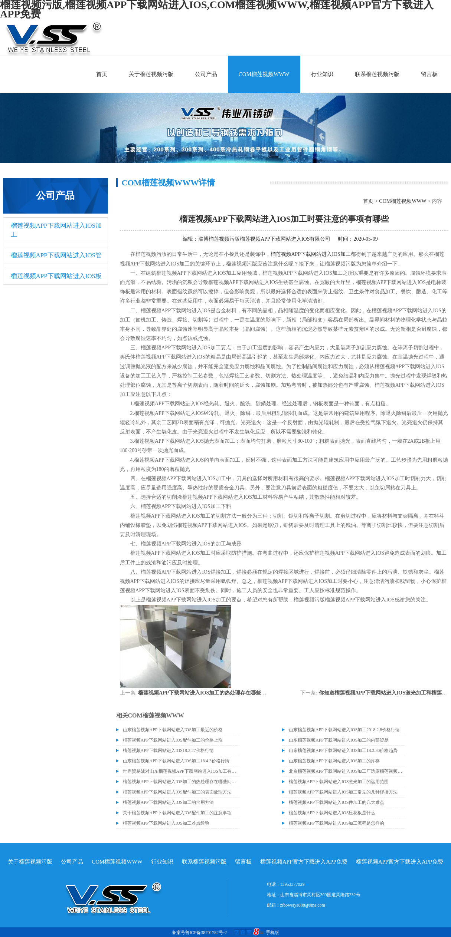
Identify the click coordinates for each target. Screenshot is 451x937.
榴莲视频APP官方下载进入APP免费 (303, 862)
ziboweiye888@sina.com (302, 905)
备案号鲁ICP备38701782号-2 (199, 932)
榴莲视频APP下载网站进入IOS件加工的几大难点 (336, 802)
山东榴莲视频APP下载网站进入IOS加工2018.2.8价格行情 (344, 729)
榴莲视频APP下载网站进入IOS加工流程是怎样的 (336, 823)
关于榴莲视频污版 (151, 74)
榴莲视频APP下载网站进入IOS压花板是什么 (332, 812)
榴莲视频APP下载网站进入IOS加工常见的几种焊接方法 (343, 792)
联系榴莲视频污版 (377, 74)
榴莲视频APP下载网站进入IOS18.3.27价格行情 (168, 750)
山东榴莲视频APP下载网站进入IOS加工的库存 (334, 760)
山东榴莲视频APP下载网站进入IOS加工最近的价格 (173, 729)
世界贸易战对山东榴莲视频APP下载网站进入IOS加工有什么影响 (181, 771)
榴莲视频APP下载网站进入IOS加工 (56, 230)
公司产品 (206, 74)
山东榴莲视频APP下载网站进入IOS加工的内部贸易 (339, 740)
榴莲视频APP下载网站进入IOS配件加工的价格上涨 (173, 740)
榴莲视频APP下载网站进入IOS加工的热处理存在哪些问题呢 (207, 693)
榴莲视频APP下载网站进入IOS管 (56, 255)
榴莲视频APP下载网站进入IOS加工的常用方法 (168, 802)
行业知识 (322, 74)
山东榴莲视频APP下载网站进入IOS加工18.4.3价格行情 (176, 760)
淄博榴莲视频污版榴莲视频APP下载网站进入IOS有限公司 (264, 239)
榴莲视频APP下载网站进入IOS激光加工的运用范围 (339, 781)
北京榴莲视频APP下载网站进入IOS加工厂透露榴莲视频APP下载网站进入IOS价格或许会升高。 (347, 771)
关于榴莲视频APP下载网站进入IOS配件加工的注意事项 (177, 812)
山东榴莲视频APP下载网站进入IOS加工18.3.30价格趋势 (343, 750)
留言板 (429, 74)
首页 (101, 74)
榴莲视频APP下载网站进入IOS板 (56, 276)
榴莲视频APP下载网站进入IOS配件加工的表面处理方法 (177, 792)
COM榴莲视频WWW (264, 74)
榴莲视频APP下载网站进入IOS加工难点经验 (166, 823)
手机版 (272, 932)
